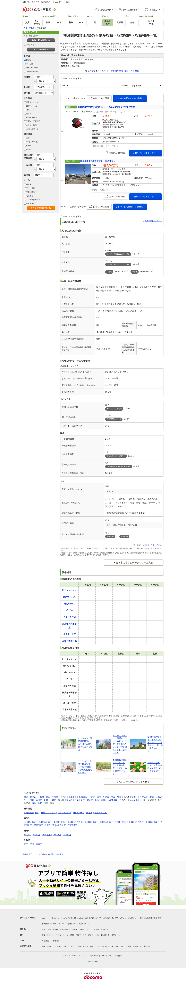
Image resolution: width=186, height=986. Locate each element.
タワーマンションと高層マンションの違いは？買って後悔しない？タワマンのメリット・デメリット (120, 744)
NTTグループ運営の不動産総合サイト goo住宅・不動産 (46, 2)
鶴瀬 (152, 797)
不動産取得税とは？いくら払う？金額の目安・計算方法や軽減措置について (120, 767)
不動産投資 (105, 935)
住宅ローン (115, 935)
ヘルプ (85, 956)
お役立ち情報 (25, 946)
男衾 (34, 803)
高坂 (97, 800)
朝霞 (113, 797)
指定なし (29, 60)
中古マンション (62, 935)
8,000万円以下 (137, 822)
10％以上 (46, 834)
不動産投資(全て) (31, 812)
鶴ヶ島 (69, 800)
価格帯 (27, 77)
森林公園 (113, 800)
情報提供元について (31, 854)
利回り (27, 87)
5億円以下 (72, 825)
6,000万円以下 (106, 822)
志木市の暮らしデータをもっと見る (134, 562)
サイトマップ (107, 956)
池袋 (26, 797)
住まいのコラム (117, 946)
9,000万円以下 (152, 822)
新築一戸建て (75, 935)
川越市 (53, 800)
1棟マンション (32, 106)
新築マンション (48, 935)
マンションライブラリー (64, 946)
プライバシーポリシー (71, 956)
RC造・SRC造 (32, 142)
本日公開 (29, 64)
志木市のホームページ (153, 221)
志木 (127, 797)
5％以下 (27, 834)
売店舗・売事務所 (33, 121)
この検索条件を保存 (96, 71)
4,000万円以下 (76, 822)
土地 (97, 935)
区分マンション (32, 102)
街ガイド (105, 946)
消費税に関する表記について (78, 924)
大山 (48, 797)
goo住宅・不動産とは (50, 918)
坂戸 (83, 800)
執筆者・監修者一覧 (133, 946)
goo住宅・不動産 (27, 918)
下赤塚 (92, 797)
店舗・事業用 (52, 929)
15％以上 (57, 834)
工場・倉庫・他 (32, 129)
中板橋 (55, 797)
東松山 (104, 800)
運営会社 (118, 956)
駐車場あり (30, 204)
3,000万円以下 (60, 822)
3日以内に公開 (32, 68)
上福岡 (31, 800)
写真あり (29, 196)
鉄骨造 (28, 146)
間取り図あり (31, 192)
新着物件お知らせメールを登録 (125, 71)
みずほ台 (144, 797)
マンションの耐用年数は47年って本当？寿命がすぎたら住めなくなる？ (85, 767)
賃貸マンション (85, 929)
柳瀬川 (135, 797)
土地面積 (28, 165)
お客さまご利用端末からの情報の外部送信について (81, 918)
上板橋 (73, 797)
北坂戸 (90, 800)
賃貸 (43, 929)
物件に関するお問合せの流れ (114, 918)
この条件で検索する (39, 208)
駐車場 (96, 929)
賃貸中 (28, 184)
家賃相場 (104, 929)
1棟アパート (31, 110)
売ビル (28, 114)
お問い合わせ (95, 956)
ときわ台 (64, 797)
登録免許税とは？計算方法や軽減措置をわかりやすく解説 (154, 766)
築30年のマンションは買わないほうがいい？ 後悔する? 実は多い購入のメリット (155, 744)
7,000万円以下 (121, 822)
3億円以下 (49, 825)
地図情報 (146, 946)
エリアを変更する (41, 49)
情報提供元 (132, 918)
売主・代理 (30, 188)
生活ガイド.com (157, 545)
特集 (43, 946)
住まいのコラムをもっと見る (134, 781)
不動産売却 (46, 941)
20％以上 (67, 834)
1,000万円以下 (30, 822)
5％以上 (36, 834)
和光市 (106, 797)
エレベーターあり (33, 200)
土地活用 (56, 941)
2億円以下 (38, 825)
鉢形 (40, 803)
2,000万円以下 (45, 822)
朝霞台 (120, 797)
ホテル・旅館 (31, 125)
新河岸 (39, 800)
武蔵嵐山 (133, 800)
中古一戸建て (88, 935)
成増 (99, 797)
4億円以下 (61, 825)
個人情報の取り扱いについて (53, 924)
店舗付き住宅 (31, 117)
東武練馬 (83, 797)
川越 (46, 800)
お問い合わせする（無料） (145, 153)
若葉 (77, 800)
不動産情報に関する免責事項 (52, 854)
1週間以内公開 (32, 71)
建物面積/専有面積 (28, 156)
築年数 (27, 93)
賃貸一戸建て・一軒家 (68, 929)
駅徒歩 (27, 175)
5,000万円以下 (91, 822)
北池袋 (33, 797)
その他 (28, 149)
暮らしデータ (95, 946)
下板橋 (41, 797)
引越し (50, 946)
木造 (28, 138)
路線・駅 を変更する (41, 40)
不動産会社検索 (82, 946)
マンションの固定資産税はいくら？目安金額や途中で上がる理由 (85, 744)
